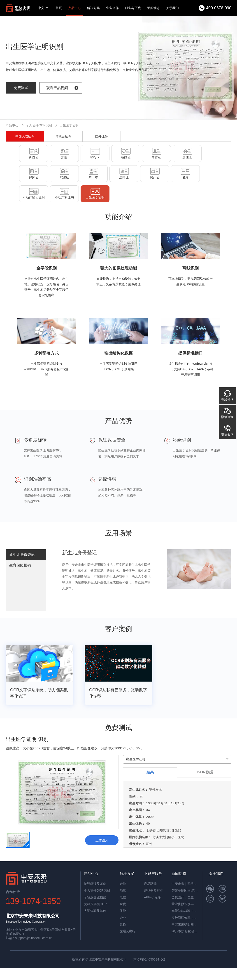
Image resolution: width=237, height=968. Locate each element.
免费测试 (21, 88)
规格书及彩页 (153, 890)
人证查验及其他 (95, 911)
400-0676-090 (218, 8)
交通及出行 (127, 931)
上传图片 (101, 840)
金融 (123, 883)
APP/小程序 (152, 897)
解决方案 (93, 8)
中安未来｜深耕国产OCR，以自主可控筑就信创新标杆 (185, 883)
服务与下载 (133, 8)
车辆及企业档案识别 (97, 897)
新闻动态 (153, 8)
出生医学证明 (69, 125)
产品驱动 (150, 883)
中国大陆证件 (24, 136)
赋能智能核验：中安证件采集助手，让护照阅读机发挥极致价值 (185, 911)
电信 (123, 897)
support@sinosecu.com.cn (33, 938)
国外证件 (101, 136)
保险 (123, 911)
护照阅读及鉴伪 (95, 883)
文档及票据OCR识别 (97, 904)
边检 (123, 924)
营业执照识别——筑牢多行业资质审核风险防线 (185, 904)
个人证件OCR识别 (39, 125)
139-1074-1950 (33, 901)
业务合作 (112, 8)
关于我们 (172, 8)
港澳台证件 (63, 136)
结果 (150, 772)
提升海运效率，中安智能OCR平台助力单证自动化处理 (185, 917)
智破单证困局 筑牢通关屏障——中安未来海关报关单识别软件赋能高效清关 (185, 890)
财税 (123, 904)
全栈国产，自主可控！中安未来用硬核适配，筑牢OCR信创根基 (185, 897)
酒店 (123, 890)
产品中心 (74, 8)
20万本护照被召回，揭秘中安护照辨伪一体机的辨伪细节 (185, 931)
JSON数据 (204, 772)
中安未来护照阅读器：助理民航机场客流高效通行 (185, 924)
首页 (59, 8)
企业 (123, 917)
